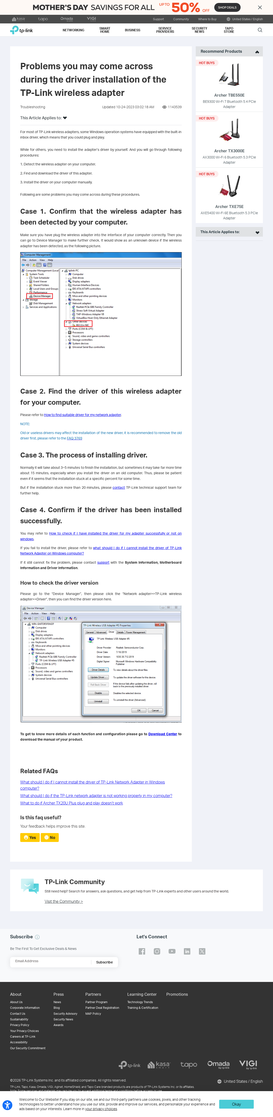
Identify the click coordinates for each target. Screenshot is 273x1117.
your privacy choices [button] (101, 1109)
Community (181, 19)
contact (119, 487)
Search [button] (260, 30)
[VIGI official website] (91, 19)
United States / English (244, 19)
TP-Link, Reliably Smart (21, 28)
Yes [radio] (32, 837)
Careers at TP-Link (22, 1036)
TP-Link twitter (202, 951)
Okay (236, 1104)
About (15, 994)
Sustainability (19, 1019)
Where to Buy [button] (207, 19)
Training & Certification (142, 1008)
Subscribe (104, 962)
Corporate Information (25, 1008)
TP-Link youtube (172, 951)
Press (59, 994)
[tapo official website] (43, 19)
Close (260, 7)
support (103, 562)
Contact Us (17, 1013)
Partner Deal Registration (102, 1008)
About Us (16, 1002)
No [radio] (52, 837)
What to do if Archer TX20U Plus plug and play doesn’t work (71, 802)
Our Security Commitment (27, 1048)
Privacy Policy (19, 1025)
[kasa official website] (18, 19)
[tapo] (189, 1065)
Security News (63, 1019)
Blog (57, 1008)
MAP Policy (93, 1013)
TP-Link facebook (141, 951)
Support (158, 19)
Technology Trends (140, 1002)
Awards (58, 1025)
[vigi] (248, 1065)
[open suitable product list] (256, 231)
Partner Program (96, 1002)
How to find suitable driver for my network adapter (82, 415)
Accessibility (18, 1042)
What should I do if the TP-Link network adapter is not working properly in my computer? (96, 795)
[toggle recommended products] (256, 51)
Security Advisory (65, 1013)
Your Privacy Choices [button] (24, 1031)
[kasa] (159, 1065)
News (57, 1002)
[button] (65, 119)
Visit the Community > (64, 901)
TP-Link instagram (157, 951)
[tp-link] (129, 1065)
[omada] (218, 1065)
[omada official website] (67, 19)
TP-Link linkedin (187, 951)
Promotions (177, 994)
